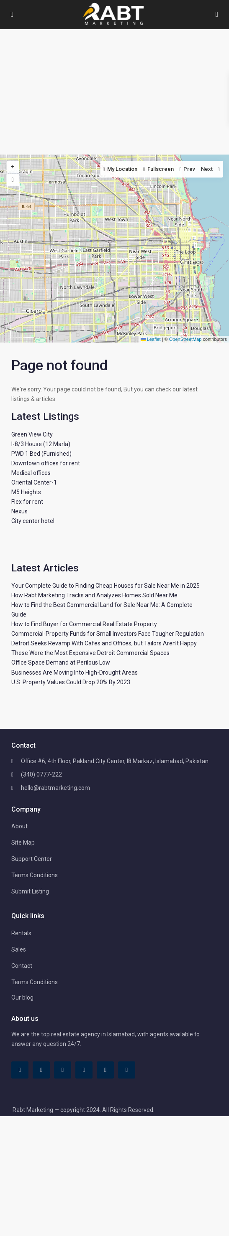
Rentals (21, 933)
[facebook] (19, 1070)
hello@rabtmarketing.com (55, 787)
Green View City (32, 434)
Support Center (31, 858)
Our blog (22, 997)
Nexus (19, 511)
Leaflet (151, 339)
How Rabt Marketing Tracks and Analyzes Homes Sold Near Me (94, 595)
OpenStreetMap (185, 339)
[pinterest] (84, 1070)
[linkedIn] (62, 1070)
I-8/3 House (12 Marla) (40, 444)
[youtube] (105, 1070)
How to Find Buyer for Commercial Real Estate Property (84, 624)
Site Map (23, 842)
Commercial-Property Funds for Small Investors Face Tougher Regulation (107, 633)
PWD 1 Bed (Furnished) (41, 453)
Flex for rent (27, 501)
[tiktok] (41, 1070)
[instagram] (126, 1070)
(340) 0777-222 (41, 774)
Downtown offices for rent (45, 463)
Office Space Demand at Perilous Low (60, 662)
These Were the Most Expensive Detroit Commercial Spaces (90, 653)
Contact (21, 965)
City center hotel (32, 521)
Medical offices (31, 473)
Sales (18, 949)
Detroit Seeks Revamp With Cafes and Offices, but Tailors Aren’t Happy (104, 643)
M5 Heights (26, 492)
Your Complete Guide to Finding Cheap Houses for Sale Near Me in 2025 (105, 585)
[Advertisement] (114, 91)
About (19, 826)
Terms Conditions (34, 875)
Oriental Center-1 (34, 482)
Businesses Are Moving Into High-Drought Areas (74, 672)
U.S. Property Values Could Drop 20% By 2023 (70, 682)
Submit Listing (30, 891)
